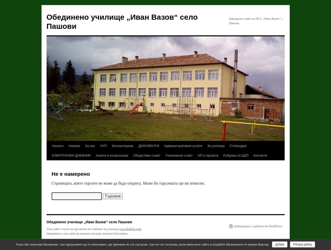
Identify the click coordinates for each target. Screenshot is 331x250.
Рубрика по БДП (235, 155)
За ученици (215, 146)
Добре (279, 244)
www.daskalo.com (130, 229)
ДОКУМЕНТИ (149, 146)
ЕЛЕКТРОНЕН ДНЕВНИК (71, 155)
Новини (74, 146)
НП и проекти (208, 155)
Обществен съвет (146, 155)
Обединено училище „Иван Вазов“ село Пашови (89, 222)
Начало (58, 146)
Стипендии (238, 146)
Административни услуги (183, 146)
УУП (103, 146)
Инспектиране (122, 146)
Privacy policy (302, 244)
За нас (90, 146)
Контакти (260, 155)
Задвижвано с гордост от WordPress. (258, 226)
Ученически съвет (179, 155)
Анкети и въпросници (112, 155)
